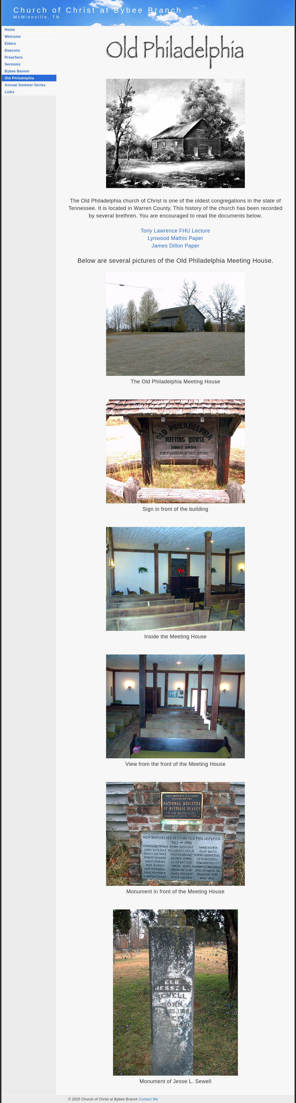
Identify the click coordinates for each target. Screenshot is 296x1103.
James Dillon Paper (175, 246)
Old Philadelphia (19, 78)
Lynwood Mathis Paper (175, 238)
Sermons (13, 64)
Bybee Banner (17, 71)
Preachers (14, 57)
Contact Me (148, 1099)
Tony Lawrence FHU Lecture (175, 231)
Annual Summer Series (25, 85)
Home (10, 30)
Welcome (13, 37)
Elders (10, 44)
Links (9, 92)
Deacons (12, 50)
